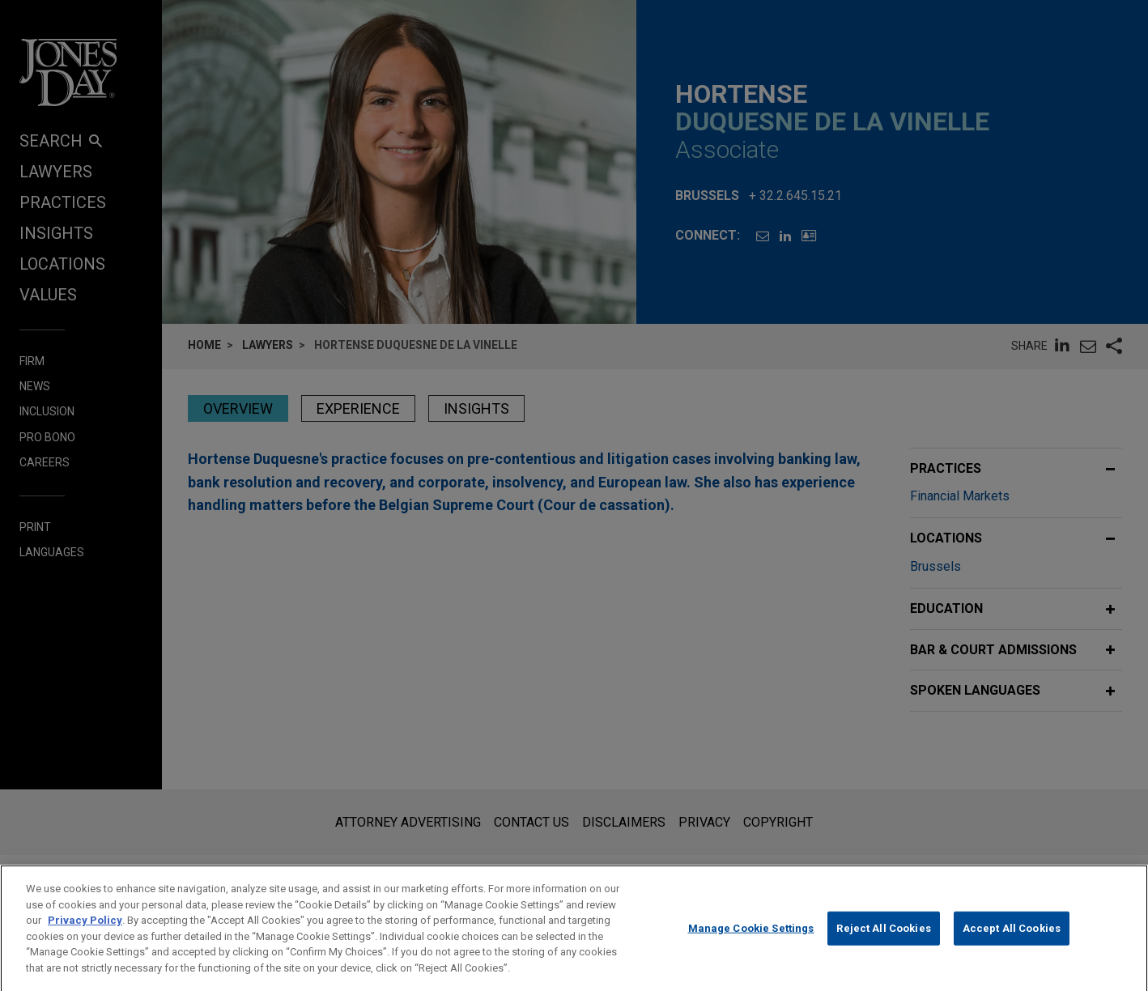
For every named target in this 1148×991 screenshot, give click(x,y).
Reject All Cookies (883, 940)
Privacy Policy (85, 933)
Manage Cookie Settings (751, 940)
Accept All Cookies (1012, 940)
